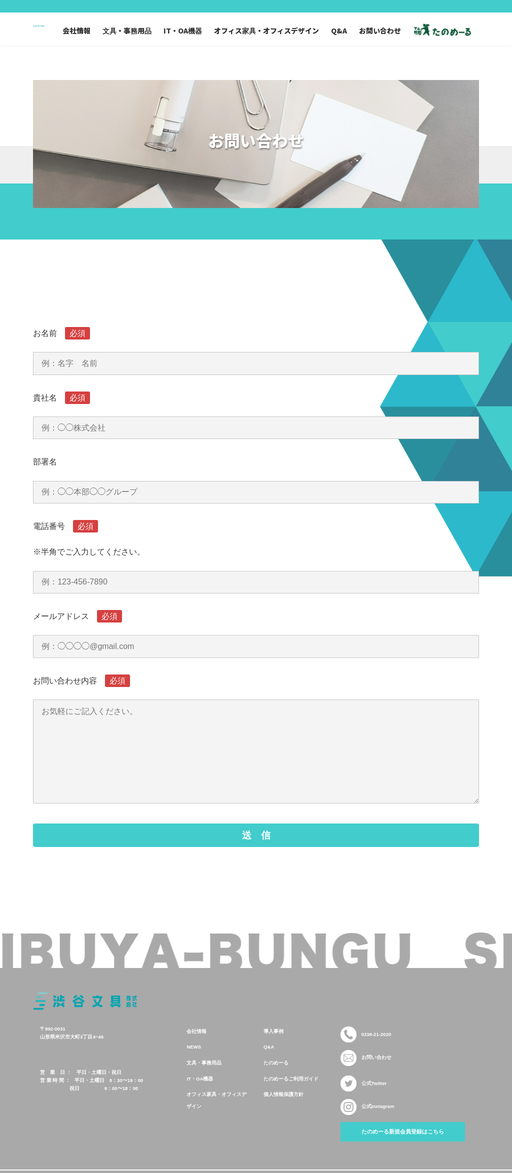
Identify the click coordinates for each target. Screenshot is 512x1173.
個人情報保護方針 (284, 1115)
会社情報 (196, 1051)
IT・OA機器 (199, 1099)
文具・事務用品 (204, 1083)
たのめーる (276, 1083)
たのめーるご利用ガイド (291, 1099)
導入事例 (274, 1051)
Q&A (269, 1067)
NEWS (193, 1067)
